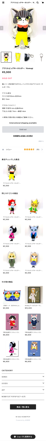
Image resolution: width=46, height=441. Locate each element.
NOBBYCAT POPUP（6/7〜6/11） (14, 396)
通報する (41, 141)
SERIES (4, 377)
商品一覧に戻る (23, 407)
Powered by (23, 420)
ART (3, 390)
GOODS (5, 383)
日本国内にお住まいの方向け (23, 136)
